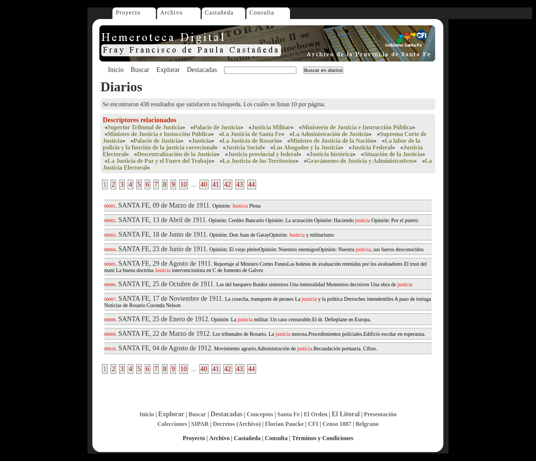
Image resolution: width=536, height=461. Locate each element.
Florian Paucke (284, 424)
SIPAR (200, 424)
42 (227, 184)
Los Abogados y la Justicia (306, 147)
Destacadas (202, 69)
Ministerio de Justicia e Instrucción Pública (357, 127)
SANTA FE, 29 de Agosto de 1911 (164, 263)
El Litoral (346, 414)
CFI (313, 424)
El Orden (316, 414)
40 (204, 184)
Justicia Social (244, 147)
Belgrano (367, 424)
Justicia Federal (371, 147)
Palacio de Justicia (216, 127)
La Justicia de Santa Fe (251, 134)
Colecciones (172, 424)
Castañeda (219, 12)
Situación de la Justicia (393, 154)
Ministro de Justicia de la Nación (332, 141)
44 (251, 184)
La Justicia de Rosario (250, 141)
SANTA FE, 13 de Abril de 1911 (161, 220)
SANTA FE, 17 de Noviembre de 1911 (170, 298)
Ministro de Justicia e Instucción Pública (159, 134)
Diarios (121, 86)
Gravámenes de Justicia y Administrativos (360, 161)
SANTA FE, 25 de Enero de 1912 (163, 319)
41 (216, 184)
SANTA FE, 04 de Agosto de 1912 (164, 348)
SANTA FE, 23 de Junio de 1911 (162, 249)
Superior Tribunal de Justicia (145, 127)
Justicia (201, 141)
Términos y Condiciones (322, 438)
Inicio (116, 69)
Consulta (261, 12)
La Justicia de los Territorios (259, 161)
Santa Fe (288, 414)
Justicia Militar (271, 127)
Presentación (380, 414)
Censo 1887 (336, 424)
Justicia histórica (330, 154)
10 (183, 184)
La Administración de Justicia (331, 134)
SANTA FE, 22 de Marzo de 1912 (164, 333)
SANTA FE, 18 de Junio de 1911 (162, 234)
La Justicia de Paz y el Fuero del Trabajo (159, 161)
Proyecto (128, 12)
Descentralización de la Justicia (177, 154)
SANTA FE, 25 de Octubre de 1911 (165, 284)
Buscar (140, 69)
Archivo (171, 12)
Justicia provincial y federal (263, 154)
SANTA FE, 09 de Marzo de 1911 (163, 205)
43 (239, 184)
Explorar (168, 69)
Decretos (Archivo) (237, 424)
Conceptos (260, 414)
